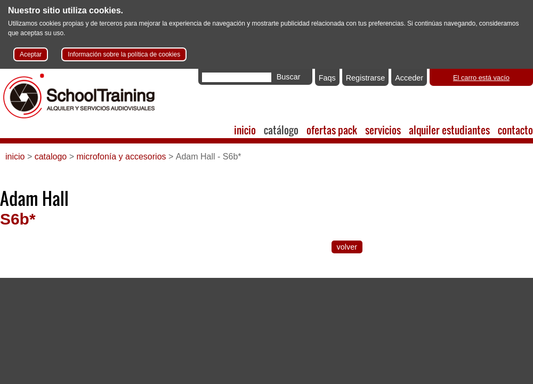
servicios (383, 130)
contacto (515, 130)
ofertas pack (331, 130)
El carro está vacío (481, 78)
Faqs (327, 78)
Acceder (409, 78)
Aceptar (31, 54)
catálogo (281, 130)
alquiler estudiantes (449, 130)
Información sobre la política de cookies (124, 54)
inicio (245, 130)
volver (347, 247)
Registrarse (365, 78)
